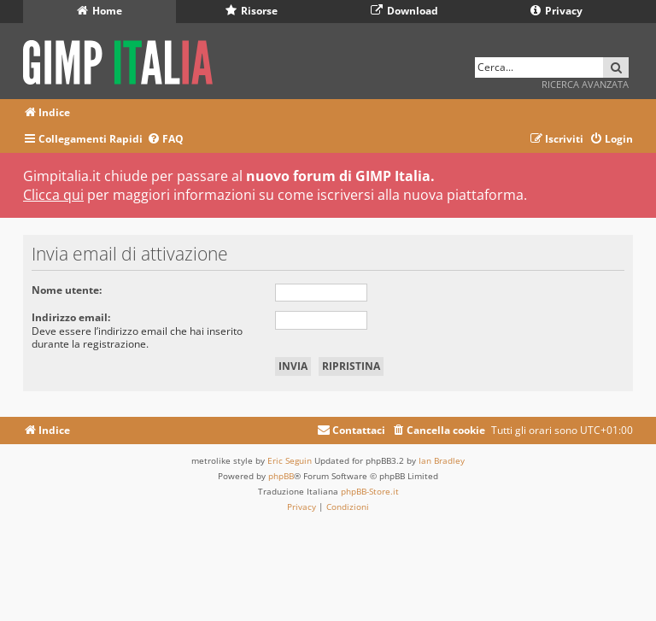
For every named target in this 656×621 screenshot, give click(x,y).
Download (404, 10)
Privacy (556, 10)
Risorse (252, 10)
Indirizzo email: (71, 317)
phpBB (281, 476)
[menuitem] (165, 139)
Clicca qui (53, 194)
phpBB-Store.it (370, 491)
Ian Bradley (442, 460)
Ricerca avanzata (585, 84)
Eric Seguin (289, 460)
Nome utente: (67, 290)
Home (99, 10)
